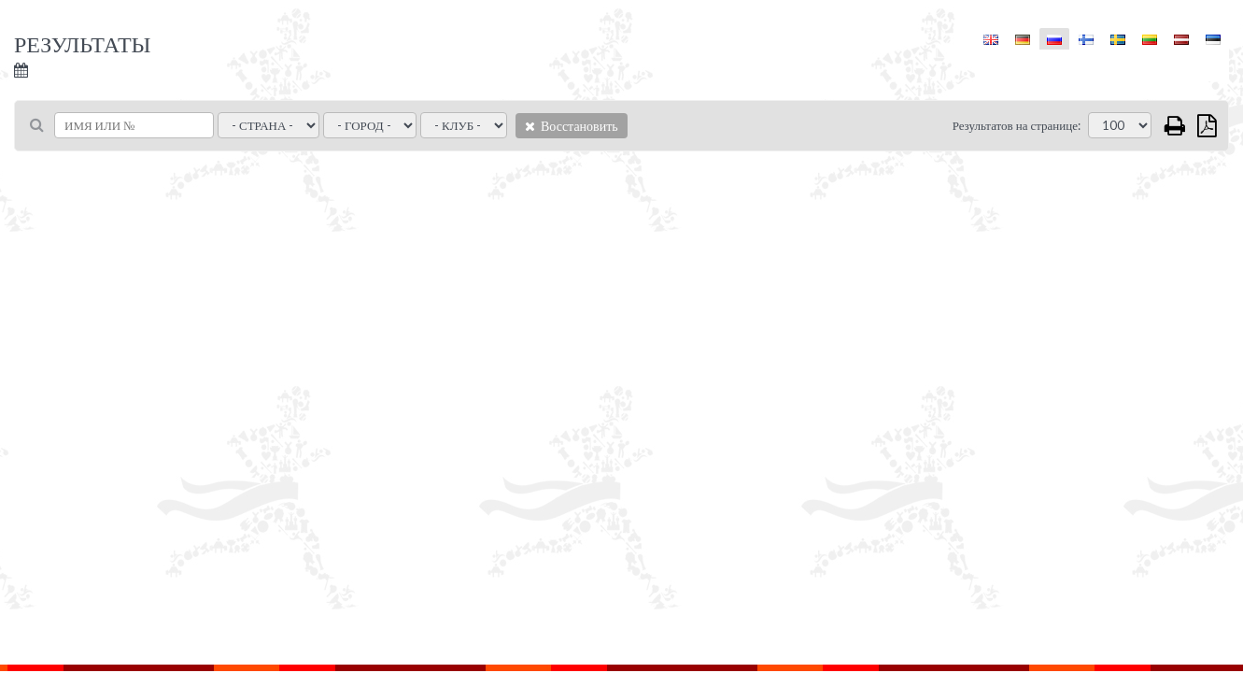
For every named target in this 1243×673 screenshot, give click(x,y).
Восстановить (571, 126)
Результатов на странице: (1017, 125)
